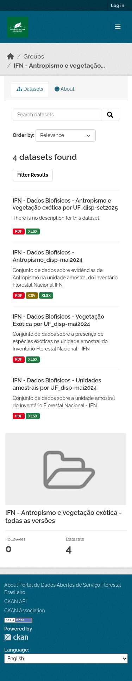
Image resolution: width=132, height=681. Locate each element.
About (65, 89)
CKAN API (15, 601)
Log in (117, 5)
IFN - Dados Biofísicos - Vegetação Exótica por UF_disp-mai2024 (58, 320)
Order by (23, 135)
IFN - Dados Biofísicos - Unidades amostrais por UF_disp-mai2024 (57, 384)
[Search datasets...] (57, 115)
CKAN (16, 637)
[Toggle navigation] (118, 27)
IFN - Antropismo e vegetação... (59, 65)
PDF (18, 231)
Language (16, 650)
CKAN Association (24, 610)
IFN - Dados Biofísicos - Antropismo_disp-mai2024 (48, 256)
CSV (32, 295)
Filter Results (32, 175)
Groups (34, 56)
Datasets (30, 89)
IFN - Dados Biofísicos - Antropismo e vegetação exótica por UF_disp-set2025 (65, 204)
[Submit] (110, 115)
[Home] (10, 56)
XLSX (32, 231)
